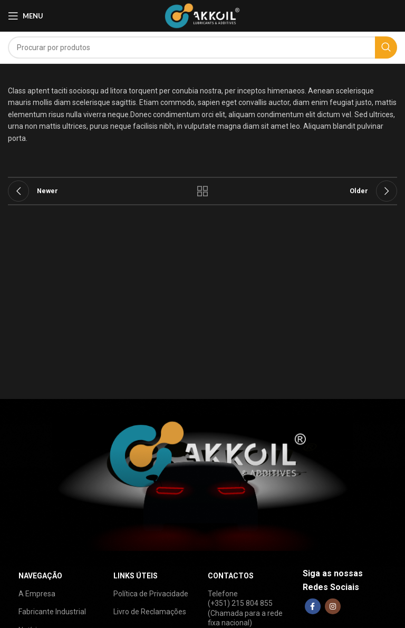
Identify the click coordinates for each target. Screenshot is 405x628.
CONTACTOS (231, 576)
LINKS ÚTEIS (135, 576)
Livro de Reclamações (149, 611)
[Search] (202, 47)
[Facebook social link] (313, 606)
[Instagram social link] (333, 606)
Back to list (202, 191)
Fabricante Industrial (52, 611)
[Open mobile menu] (26, 15)
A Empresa (36, 593)
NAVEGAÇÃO (40, 576)
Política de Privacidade (150, 593)
